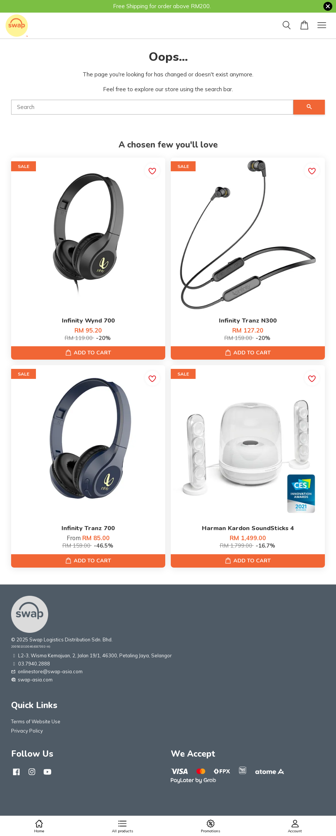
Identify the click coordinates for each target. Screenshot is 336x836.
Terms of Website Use (35, 721)
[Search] (152, 107)
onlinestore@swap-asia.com (47, 671)
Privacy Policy (27, 731)
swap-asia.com (32, 680)
